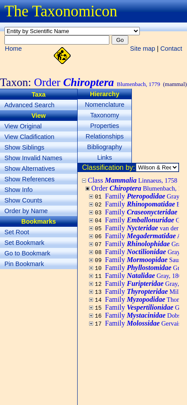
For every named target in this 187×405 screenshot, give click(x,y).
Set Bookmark (24, 242)
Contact (171, 48)
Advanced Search (29, 105)
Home (13, 48)
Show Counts (23, 200)
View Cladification (29, 136)
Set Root (16, 232)
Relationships (104, 136)
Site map (142, 48)
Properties (104, 125)
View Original (23, 126)
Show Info (18, 189)
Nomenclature (104, 104)
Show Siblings (24, 147)
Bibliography (104, 146)
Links (104, 157)
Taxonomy (104, 115)
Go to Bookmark (27, 253)
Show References (29, 179)
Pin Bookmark (24, 263)
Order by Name (26, 210)
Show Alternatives (29, 168)
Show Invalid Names (33, 157)
